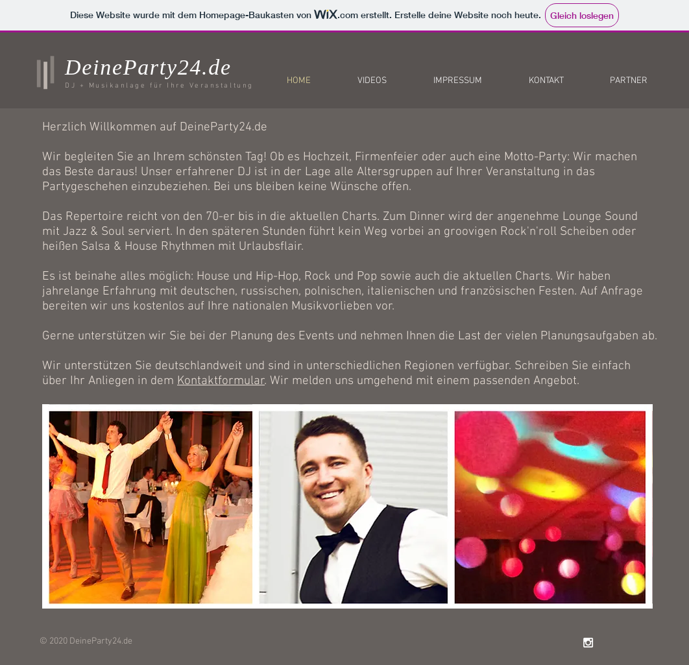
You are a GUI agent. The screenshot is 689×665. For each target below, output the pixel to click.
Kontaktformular (221, 381)
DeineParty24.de (148, 67)
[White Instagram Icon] (588, 642)
